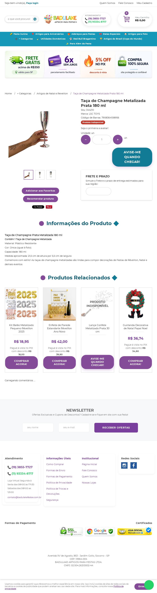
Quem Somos (107, 3)
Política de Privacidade (59, 483)
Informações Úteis (58, 458)
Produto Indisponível (97, 304)
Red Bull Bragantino (84, 39)
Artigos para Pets (138, 34)
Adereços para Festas (83, 34)
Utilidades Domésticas (53, 39)
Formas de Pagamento (59, 477)
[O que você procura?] (35, 19)
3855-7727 (97, 19)
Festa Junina (21, 34)
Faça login (32, 3)
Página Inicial (89, 464)
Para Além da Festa (80, 44)
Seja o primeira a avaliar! (94, 128)
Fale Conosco (125, 3)
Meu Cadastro (144, 3)
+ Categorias (26, 39)
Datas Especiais (111, 34)
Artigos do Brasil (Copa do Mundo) (123, 39)
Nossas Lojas (89, 483)
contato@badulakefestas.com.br (24, 497)
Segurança (52, 500)
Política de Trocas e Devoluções (57, 491)
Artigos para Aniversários (49, 34)
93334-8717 (97, 22)
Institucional (90, 458)
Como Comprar (55, 464)
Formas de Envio (55, 470)
